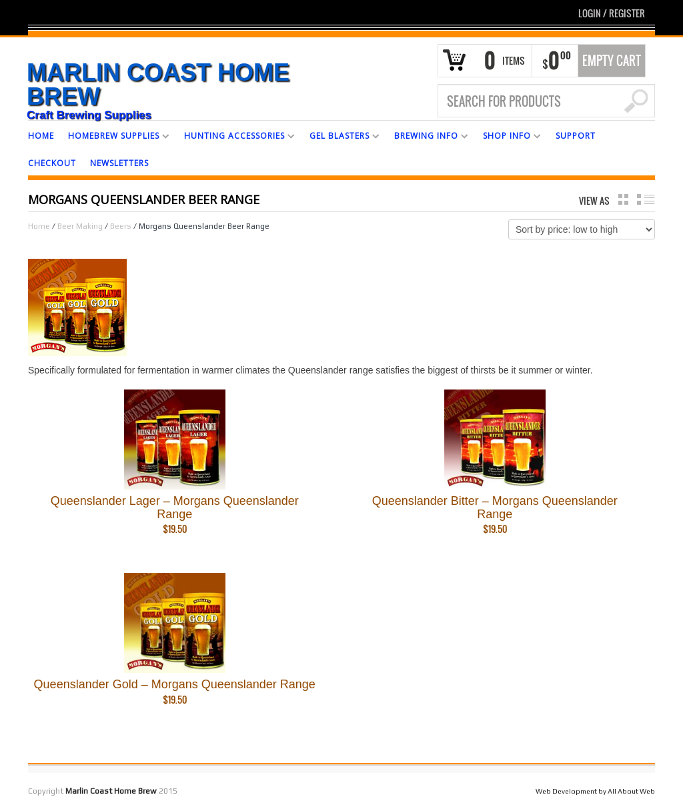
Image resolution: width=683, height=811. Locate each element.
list (646, 199)
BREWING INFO (426, 137)
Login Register (611, 13)
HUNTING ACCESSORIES (234, 137)
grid (623, 199)
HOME (41, 135)
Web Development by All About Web (595, 791)
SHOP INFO (507, 137)
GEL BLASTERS (339, 137)
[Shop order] (581, 229)
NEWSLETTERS (119, 163)
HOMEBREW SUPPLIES (113, 137)
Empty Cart (611, 60)
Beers (120, 226)
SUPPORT (576, 135)
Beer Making (80, 226)
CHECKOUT (52, 163)
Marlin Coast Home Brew (158, 85)
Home (39, 226)
